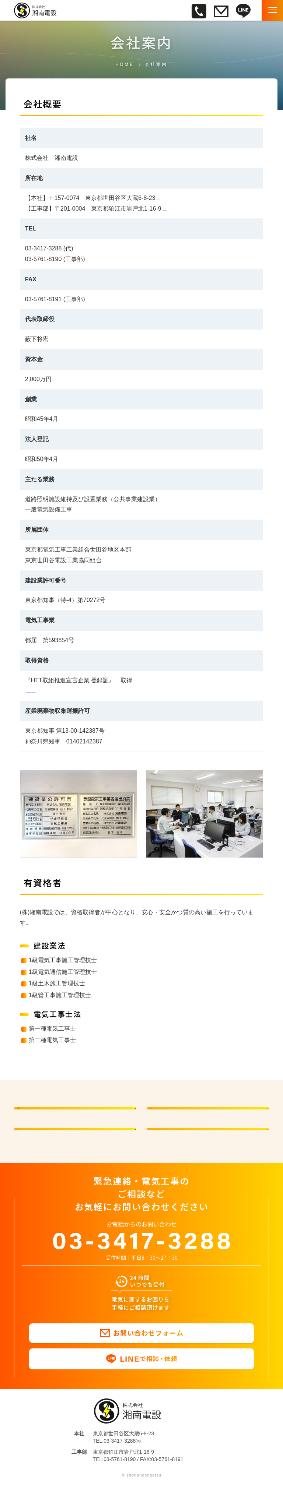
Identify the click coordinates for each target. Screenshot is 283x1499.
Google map (173, 198)
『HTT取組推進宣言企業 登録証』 (70, 690)
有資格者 (46, 1139)
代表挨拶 (46, 1110)
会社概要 (179, 1110)
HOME (124, 64)
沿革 (173, 1139)
